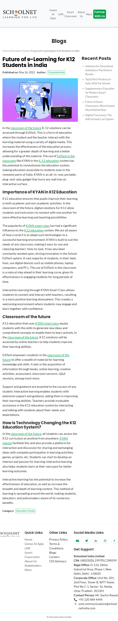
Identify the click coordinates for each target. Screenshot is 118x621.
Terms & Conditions (56, 546)
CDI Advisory (58, 561)
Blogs (52, 552)
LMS (27, 548)
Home (5, 50)
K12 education (34, 230)
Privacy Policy (58, 539)
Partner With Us (99, 14)
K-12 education (49, 160)
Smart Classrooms (32, 555)
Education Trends (20, 50)
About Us (31, 561)
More (28, 570)
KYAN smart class (37, 225)
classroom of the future (26, 128)
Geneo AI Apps (34, 544)
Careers (54, 557)
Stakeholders (33, 565)
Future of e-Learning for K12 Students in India (55, 50)
